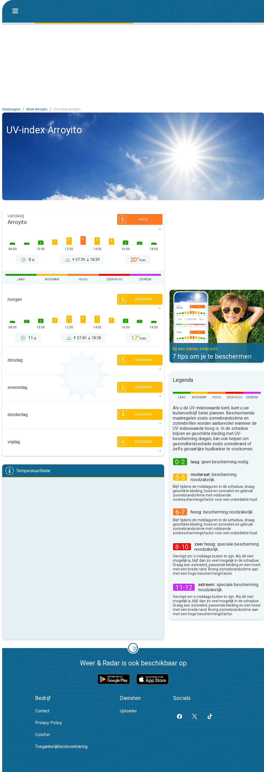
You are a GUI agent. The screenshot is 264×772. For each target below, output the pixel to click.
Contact (42, 710)
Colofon (42, 734)
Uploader (128, 710)
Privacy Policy (48, 722)
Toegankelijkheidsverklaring (61, 746)
